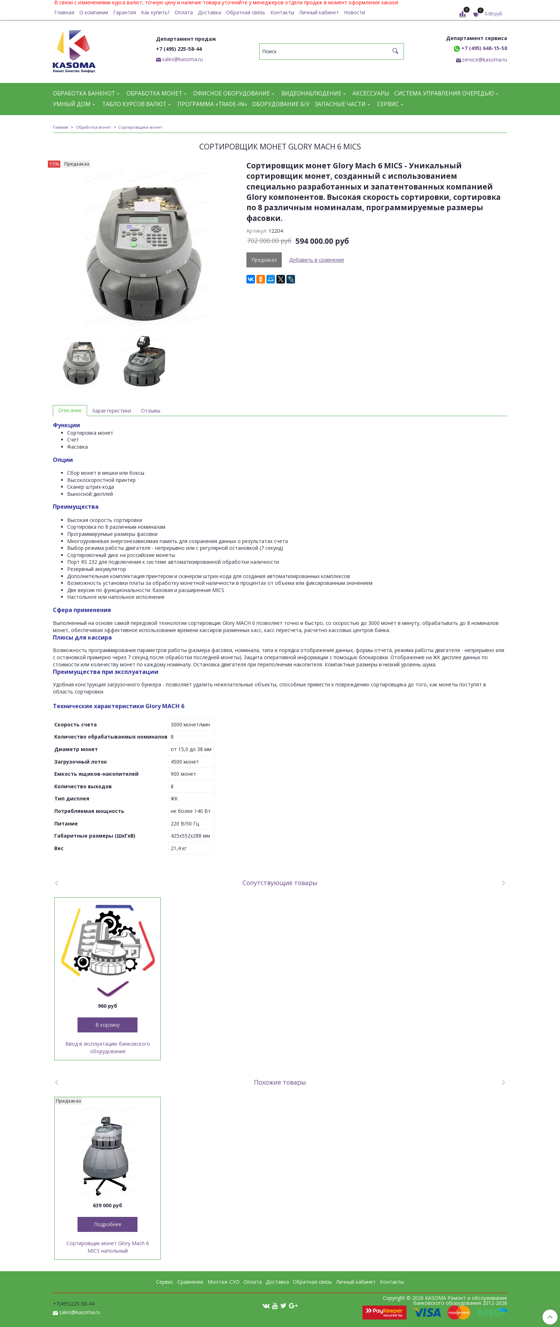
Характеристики (111, 410)
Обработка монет (154, 93)
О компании (93, 12)
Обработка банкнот (84, 93)
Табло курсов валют (134, 104)
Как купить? (155, 12)
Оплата (184, 12)
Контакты (282, 12)
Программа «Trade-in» (212, 104)
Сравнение (191, 1281)
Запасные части (340, 104)
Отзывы (150, 410)
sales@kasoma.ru (182, 59)
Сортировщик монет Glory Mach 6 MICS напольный (107, 1247)
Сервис (388, 104)
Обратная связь (245, 12)
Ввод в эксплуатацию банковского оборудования (107, 1047)
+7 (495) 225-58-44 (179, 48)
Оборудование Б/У (281, 104)
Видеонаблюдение (311, 93)
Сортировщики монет (140, 127)
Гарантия (124, 12)
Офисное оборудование (231, 93)
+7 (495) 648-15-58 (480, 48)
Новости (354, 12)
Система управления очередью (444, 93)
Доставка (209, 12)
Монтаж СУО (224, 1281)
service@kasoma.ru (484, 59)
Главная (64, 12)
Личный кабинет (319, 12)
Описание (70, 410)
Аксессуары (370, 93)
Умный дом (72, 104)
